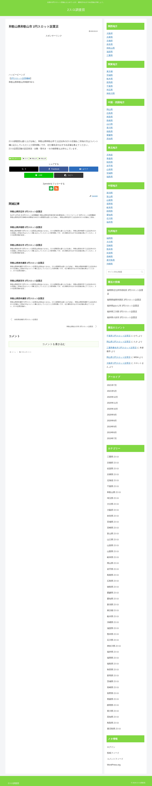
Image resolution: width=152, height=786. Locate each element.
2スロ (25, 158)
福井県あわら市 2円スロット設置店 (123, 306)
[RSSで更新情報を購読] (56, 188)
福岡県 (110, 238)
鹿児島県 (111, 260)
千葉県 (110, 86)
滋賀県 (110, 52)
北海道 (110, 155)
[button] (68, 175)
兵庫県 (110, 37)
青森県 (110, 158)
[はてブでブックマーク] (83, 169)
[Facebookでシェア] (53, 169)
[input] (125, 271)
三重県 (110, 55)
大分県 (110, 242)
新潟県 (110, 193)
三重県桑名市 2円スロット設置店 (122, 348)
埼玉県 (110, 90)
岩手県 (110, 166)
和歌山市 (33, 158)
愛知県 (110, 215)
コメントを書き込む (53, 344)
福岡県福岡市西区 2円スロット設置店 (124, 300)
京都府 (110, 41)
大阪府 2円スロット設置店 (119, 363)
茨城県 (110, 75)
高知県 (110, 139)
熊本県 (110, 249)
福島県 (110, 177)
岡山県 (110, 109)
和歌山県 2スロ (14, 158)
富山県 (110, 196)
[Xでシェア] (23, 169)
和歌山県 (42, 158)
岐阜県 (110, 207)
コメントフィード (115, 759)
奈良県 (110, 44)
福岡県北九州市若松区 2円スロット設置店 (125, 292)
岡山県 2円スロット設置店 (119, 342)
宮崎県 (110, 245)
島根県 (110, 120)
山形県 (110, 169)
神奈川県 (111, 93)
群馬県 (110, 82)
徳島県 (110, 131)
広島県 (110, 113)
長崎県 (110, 256)
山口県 (110, 124)
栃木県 (110, 79)
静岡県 (110, 211)
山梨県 (110, 200)
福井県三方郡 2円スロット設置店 (122, 311)
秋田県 (110, 162)
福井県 (110, 222)
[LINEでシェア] (38, 175)
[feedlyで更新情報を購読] (51, 188)
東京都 (110, 71)
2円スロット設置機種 (20, 78)
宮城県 (110, 173)
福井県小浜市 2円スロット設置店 (122, 317)
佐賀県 (110, 253)
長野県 (110, 204)
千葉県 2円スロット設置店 (119, 336)
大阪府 (110, 33)
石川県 (110, 218)
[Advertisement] (31, 53)
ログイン (111, 747)
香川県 (110, 128)
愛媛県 (110, 135)
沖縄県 (110, 264)
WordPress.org (114, 765)
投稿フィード (113, 753)
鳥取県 (110, 117)
